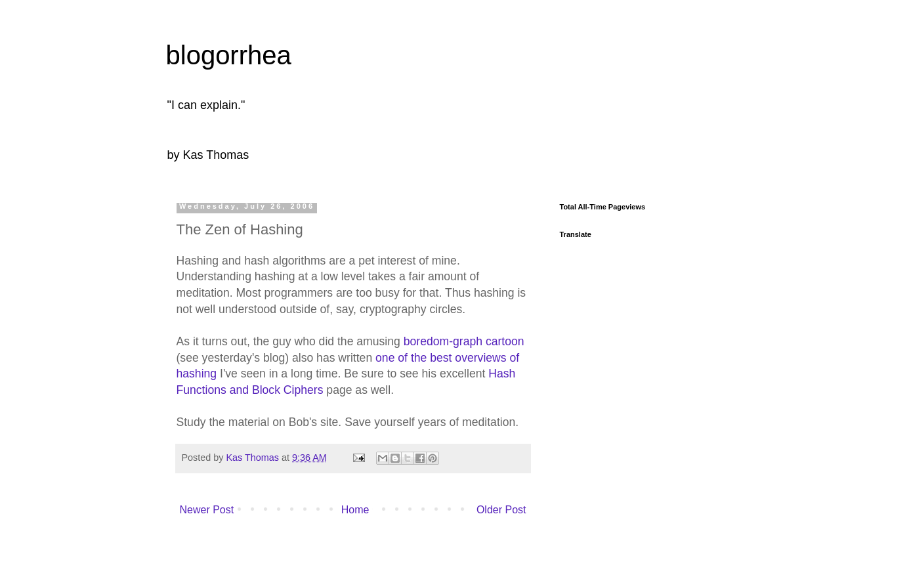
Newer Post (207, 509)
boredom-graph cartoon (464, 341)
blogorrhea (228, 55)
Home (355, 509)
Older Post (501, 509)
